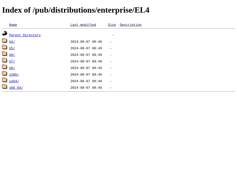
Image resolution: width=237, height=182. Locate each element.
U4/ (12, 41)
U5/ (12, 48)
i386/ (14, 74)
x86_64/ (16, 87)
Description (131, 24)
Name (13, 24)
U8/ (12, 67)
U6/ (12, 54)
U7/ (12, 61)
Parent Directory (25, 35)
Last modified (83, 24)
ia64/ (14, 81)
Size (112, 24)
